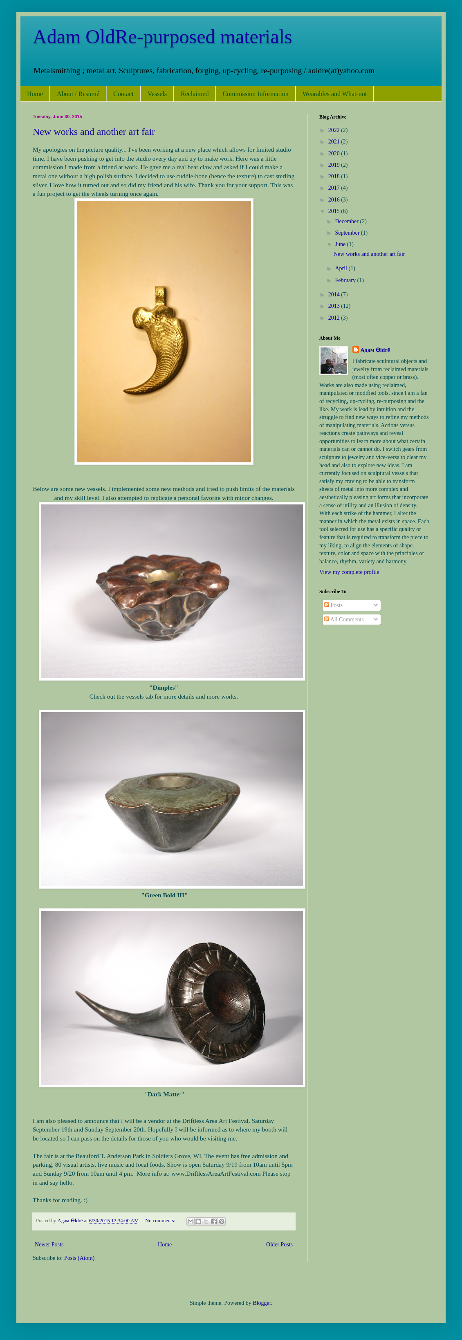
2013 (334, 306)
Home (35, 93)
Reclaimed (195, 93)
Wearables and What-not (335, 93)
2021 (334, 142)
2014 (334, 294)
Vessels (157, 93)
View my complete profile (349, 572)
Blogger (262, 1303)
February (346, 280)
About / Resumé (78, 93)
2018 (334, 176)
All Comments (344, 619)
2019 (334, 165)
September (348, 233)
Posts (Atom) (79, 1258)
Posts (333, 605)
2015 (334, 211)
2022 (334, 130)
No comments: (161, 1220)
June (341, 244)
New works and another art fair (94, 131)
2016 (334, 200)
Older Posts (279, 1244)
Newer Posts (49, 1244)
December (347, 221)
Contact (123, 93)
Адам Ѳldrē (375, 350)
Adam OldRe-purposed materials (162, 36)
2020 (334, 153)
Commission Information (255, 93)
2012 (334, 318)
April (341, 268)
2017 (334, 188)
